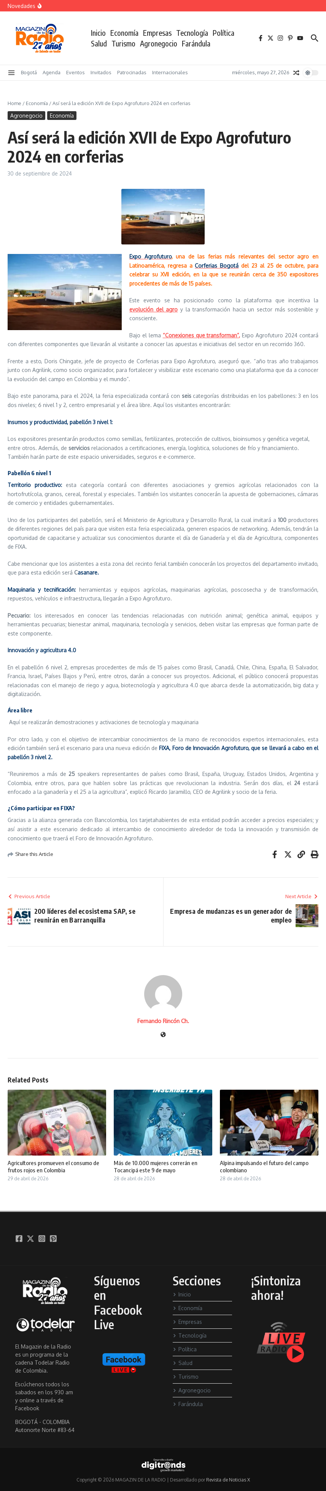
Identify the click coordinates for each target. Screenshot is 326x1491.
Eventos (75, 72)
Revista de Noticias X (228, 1480)
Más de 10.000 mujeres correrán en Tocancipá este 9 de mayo (155, 1166)
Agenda (51, 72)
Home (14, 103)
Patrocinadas (131, 72)
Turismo (123, 43)
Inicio (98, 32)
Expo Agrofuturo (150, 256)
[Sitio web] (163, 1035)
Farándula (196, 43)
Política (223, 32)
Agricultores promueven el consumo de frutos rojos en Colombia (53, 1166)
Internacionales (170, 72)
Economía (124, 32)
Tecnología (192, 32)
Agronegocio (158, 43)
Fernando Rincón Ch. (163, 1021)
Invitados (101, 72)
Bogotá (29, 72)
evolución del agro (153, 309)
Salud (99, 43)
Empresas (157, 32)
